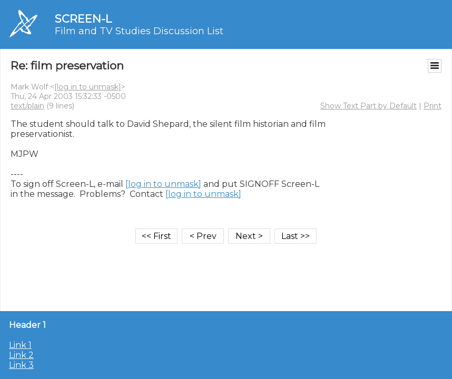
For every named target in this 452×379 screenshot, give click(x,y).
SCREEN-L (83, 18)
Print (432, 106)
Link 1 (20, 345)
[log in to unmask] (87, 87)
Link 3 (21, 365)
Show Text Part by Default (368, 106)
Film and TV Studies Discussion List (139, 31)
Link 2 (21, 355)
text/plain (27, 106)
